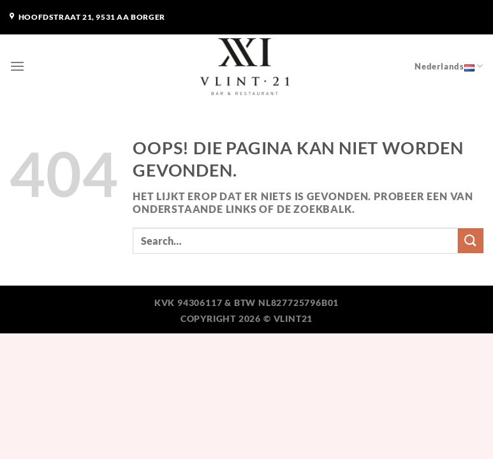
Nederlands (449, 66)
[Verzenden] (470, 240)
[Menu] (18, 66)
